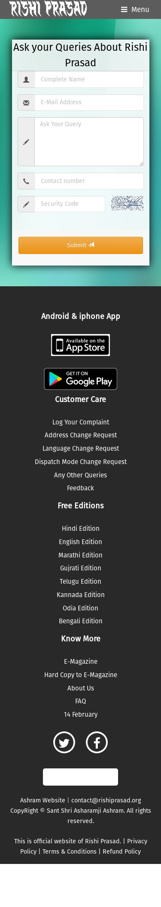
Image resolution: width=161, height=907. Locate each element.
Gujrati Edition (80, 568)
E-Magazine (80, 662)
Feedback (80, 488)
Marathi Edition (80, 555)
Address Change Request (81, 435)
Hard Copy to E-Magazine (80, 675)
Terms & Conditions (70, 851)
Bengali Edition (81, 621)
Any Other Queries (80, 475)
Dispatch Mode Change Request (81, 462)
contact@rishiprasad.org (106, 800)
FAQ (80, 701)
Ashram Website (42, 800)
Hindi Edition (81, 528)
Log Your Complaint (80, 422)
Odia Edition (80, 608)
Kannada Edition (81, 595)
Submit (80, 245)
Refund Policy (122, 851)
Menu (140, 9)
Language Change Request (81, 448)
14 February (80, 714)
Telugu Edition (80, 581)
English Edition (80, 542)
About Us (80, 688)
